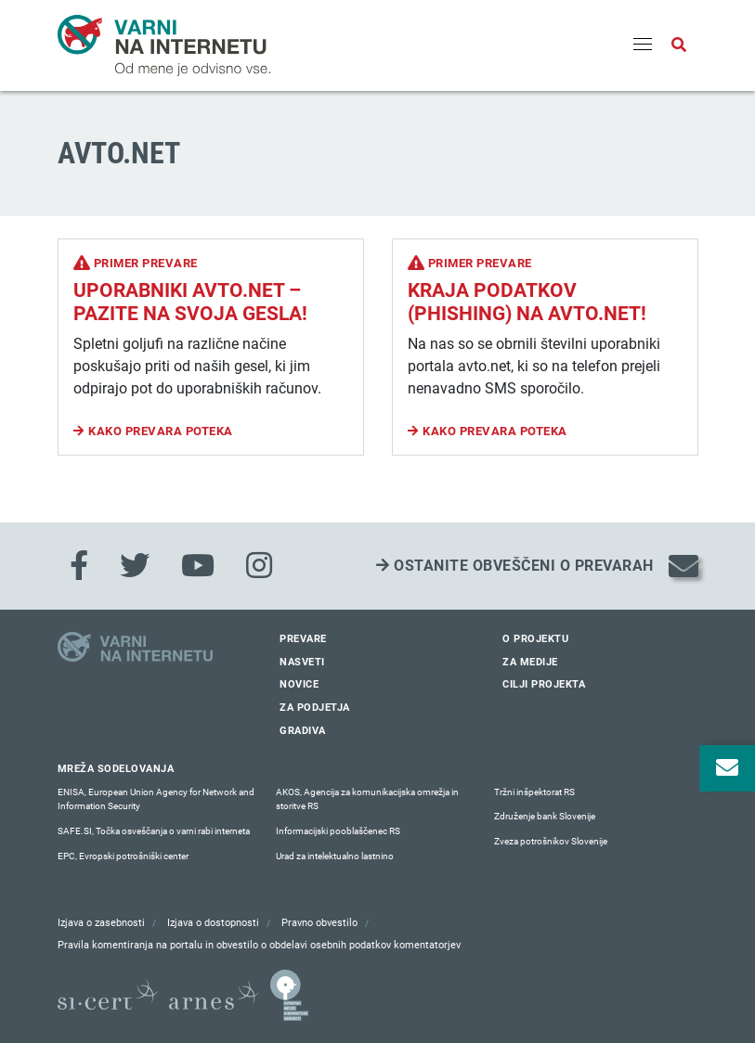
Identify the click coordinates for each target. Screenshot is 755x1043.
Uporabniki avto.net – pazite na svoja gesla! (190, 302)
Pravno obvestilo (319, 923)
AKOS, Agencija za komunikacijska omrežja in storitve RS (367, 799)
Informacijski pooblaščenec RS (338, 831)
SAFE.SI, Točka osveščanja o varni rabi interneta (154, 831)
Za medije (530, 662)
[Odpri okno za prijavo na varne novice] (727, 768)
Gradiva (303, 731)
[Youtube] (198, 566)
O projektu (535, 639)
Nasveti (302, 662)
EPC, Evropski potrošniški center (123, 856)
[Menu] (642, 45)
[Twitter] (135, 566)
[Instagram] (259, 566)
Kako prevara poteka (160, 431)
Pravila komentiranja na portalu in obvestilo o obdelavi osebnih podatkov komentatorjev (259, 945)
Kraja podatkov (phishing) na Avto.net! (527, 302)
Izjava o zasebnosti (101, 923)
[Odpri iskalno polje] (678, 45)
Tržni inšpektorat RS (534, 792)
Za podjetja (315, 708)
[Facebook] (79, 566)
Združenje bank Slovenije (544, 816)
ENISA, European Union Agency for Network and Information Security (156, 799)
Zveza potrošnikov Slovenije (550, 841)
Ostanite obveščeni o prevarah (515, 565)
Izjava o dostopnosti (213, 923)
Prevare (303, 639)
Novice (299, 684)
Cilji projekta (543, 684)
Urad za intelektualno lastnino (335, 856)
